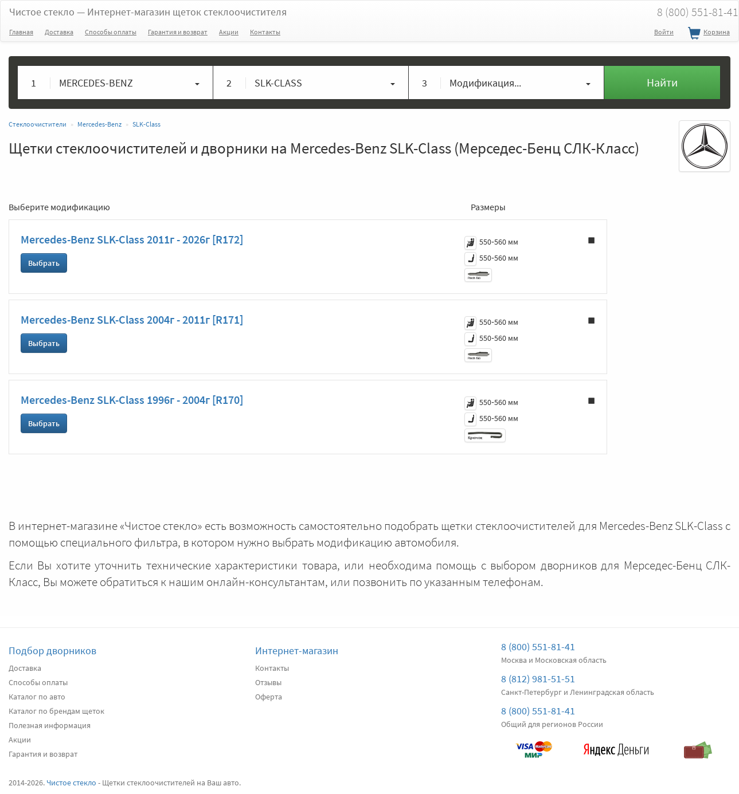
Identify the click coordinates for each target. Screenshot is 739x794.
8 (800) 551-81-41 (538, 646)
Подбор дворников (52, 650)
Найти (662, 82)
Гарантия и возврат (178, 31)
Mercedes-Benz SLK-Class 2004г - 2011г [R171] (132, 319)
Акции (228, 31)
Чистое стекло (148, 11)
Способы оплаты (110, 31)
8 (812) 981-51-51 (538, 678)
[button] (115, 82)
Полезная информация (50, 725)
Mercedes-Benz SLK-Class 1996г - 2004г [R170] (132, 399)
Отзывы (268, 682)
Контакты (265, 31)
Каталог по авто (37, 696)
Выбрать (44, 263)
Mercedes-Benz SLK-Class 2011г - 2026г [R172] (132, 239)
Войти (664, 31)
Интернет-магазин (296, 650)
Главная (21, 31)
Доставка (59, 31)
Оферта (268, 696)
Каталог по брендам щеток (56, 711)
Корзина (707, 34)
